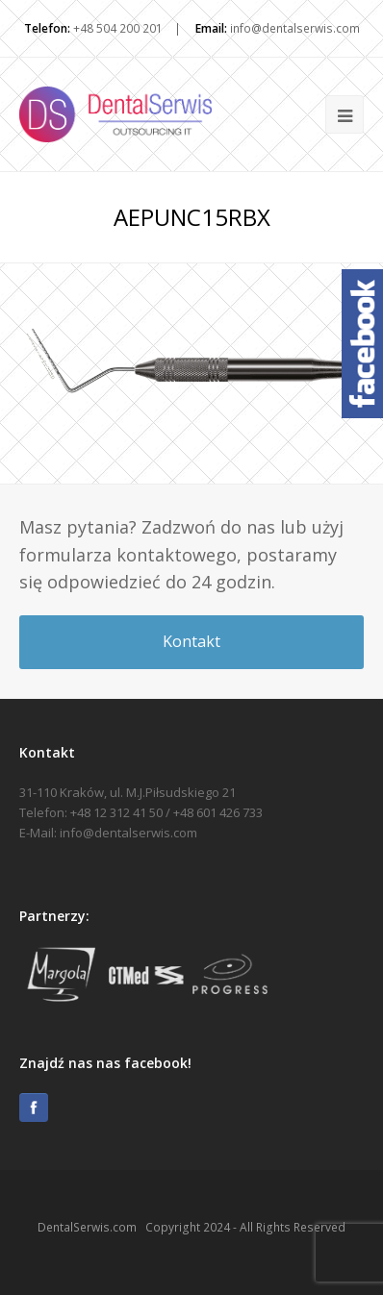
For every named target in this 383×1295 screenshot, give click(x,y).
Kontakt (191, 641)
